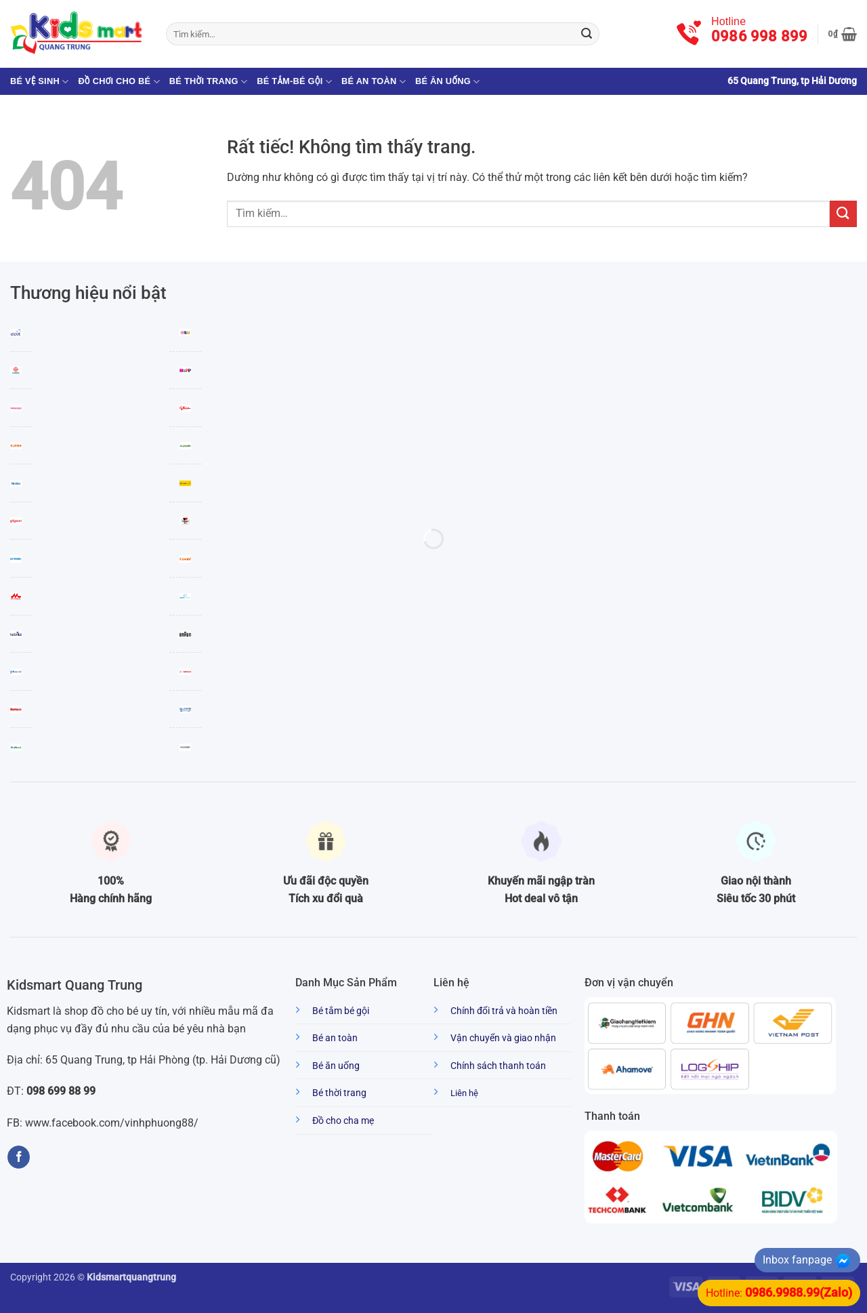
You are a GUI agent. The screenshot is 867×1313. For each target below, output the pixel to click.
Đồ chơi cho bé (118, 81)
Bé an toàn (373, 81)
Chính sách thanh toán (498, 1066)
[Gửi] (586, 33)
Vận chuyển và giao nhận (503, 1038)
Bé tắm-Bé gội (294, 81)
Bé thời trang (208, 81)
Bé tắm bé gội (340, 1011)
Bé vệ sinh (39, 81)
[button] (842, 34)
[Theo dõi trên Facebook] (18, 1157)
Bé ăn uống (447, 81)
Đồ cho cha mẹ (343, 1121)
